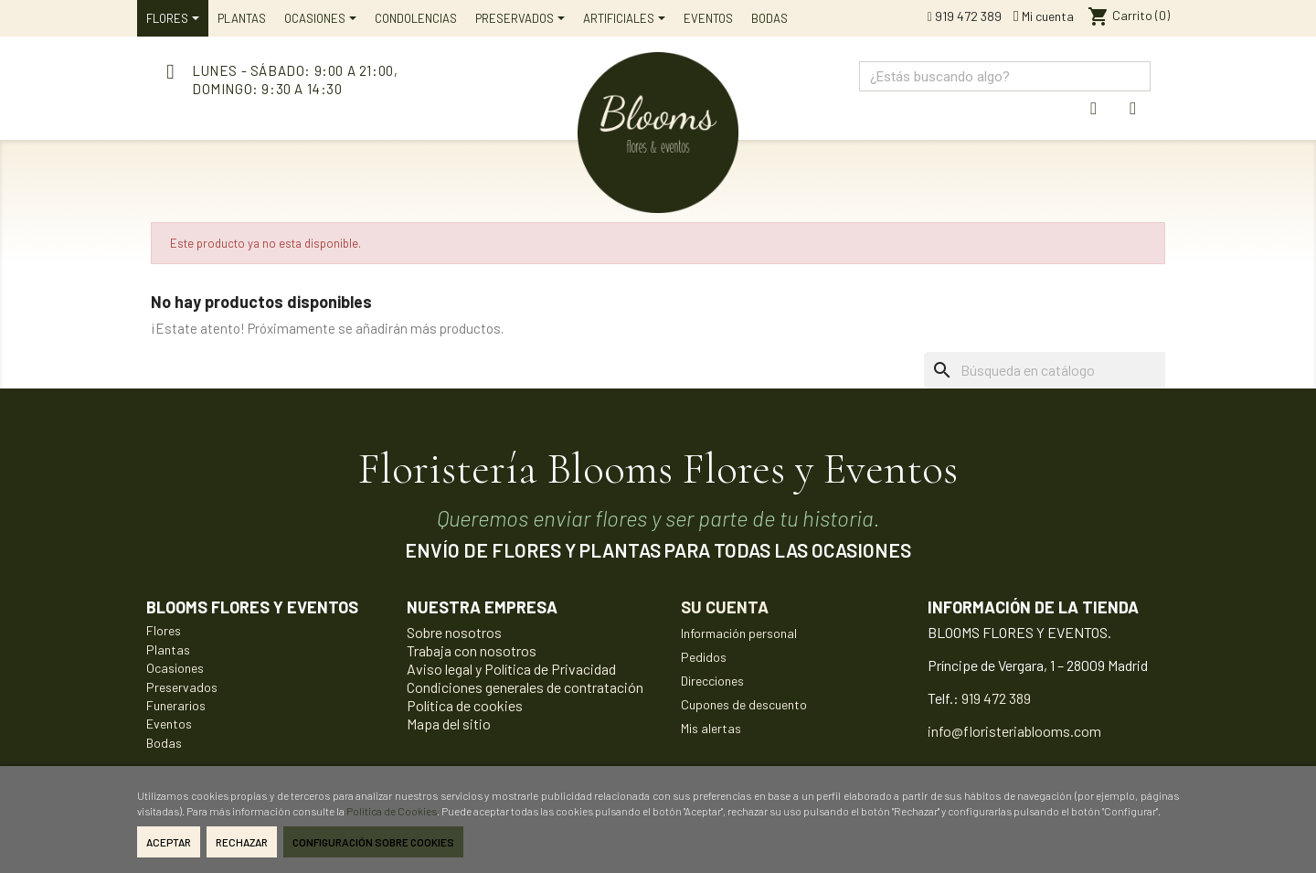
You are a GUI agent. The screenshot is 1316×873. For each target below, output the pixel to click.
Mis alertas (711, 728)
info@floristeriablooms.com (1014, 731)
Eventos (169, 723)
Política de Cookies (391, 810)
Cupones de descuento (744, 704)
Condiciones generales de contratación (525, 687)
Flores (163, 630)
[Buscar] (1072, 370)
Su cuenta (725, 607)
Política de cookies (465, 705)
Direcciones (712, 680)
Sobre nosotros (454, 632)
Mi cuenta (1044, 16)
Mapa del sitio (449, 723)
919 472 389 (965, 16)
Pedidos (704, 657)
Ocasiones (175, 668)
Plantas (168, 649)
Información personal (739, 633)
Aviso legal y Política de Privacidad (511, 668)
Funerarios (176, 705)
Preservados (182, 687)
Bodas (164, 743)
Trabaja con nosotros (471, 650)
